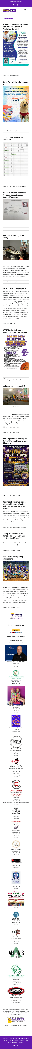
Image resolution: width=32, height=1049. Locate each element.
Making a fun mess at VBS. (14, 386)
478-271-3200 (16, 773)
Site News (12, 323)
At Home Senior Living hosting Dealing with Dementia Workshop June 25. (16, 26)
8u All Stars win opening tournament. (13, 557)
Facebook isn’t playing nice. (15, 288)
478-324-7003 (16, 753)
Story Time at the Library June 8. (15, 83)
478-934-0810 (16, 924)
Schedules (23, 186)
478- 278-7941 (16, 729)
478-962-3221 (16, 984)
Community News (14, 75)
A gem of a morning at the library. (13, 236)
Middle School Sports (18, 380)
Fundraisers (23, 527)
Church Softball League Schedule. (13, 138)
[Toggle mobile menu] (28, 10)
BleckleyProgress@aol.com (10, 1012)
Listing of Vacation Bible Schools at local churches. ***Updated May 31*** (14, 535)
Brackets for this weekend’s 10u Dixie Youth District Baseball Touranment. (14, 195)
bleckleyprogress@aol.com (16, 1)
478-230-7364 (16, 710)
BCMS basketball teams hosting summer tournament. (15, 331)
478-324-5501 (16, 666)
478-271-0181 (16, 804)
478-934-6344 (16, 835)
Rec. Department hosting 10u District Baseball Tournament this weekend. (15, 441)
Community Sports (15, 186)
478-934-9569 (16, 867)
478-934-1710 (16, 854)
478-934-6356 (16, 941)
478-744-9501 (16, 999)
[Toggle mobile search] (25, 10)
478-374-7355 (16, 960)
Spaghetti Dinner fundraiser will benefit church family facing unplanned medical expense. (14, 505)
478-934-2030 (16, 816)
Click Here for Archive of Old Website (16, 636)
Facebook (16, 712)
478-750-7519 (16, 907)
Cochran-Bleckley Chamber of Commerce (18, 1025)
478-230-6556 (22, 1011)
